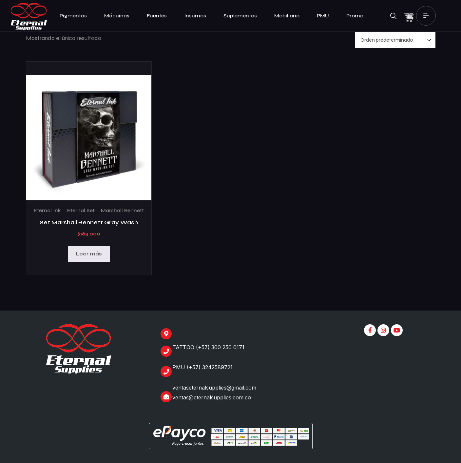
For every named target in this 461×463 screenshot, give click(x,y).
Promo (354, 15)
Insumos (198, 16)
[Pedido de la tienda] (395, 40)
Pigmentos (76, 16)
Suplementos (242, 16)
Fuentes (159, 16)
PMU (326, 16)
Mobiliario (289, 16)
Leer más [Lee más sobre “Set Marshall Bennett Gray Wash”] (89, 254)
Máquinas (119, 16)
